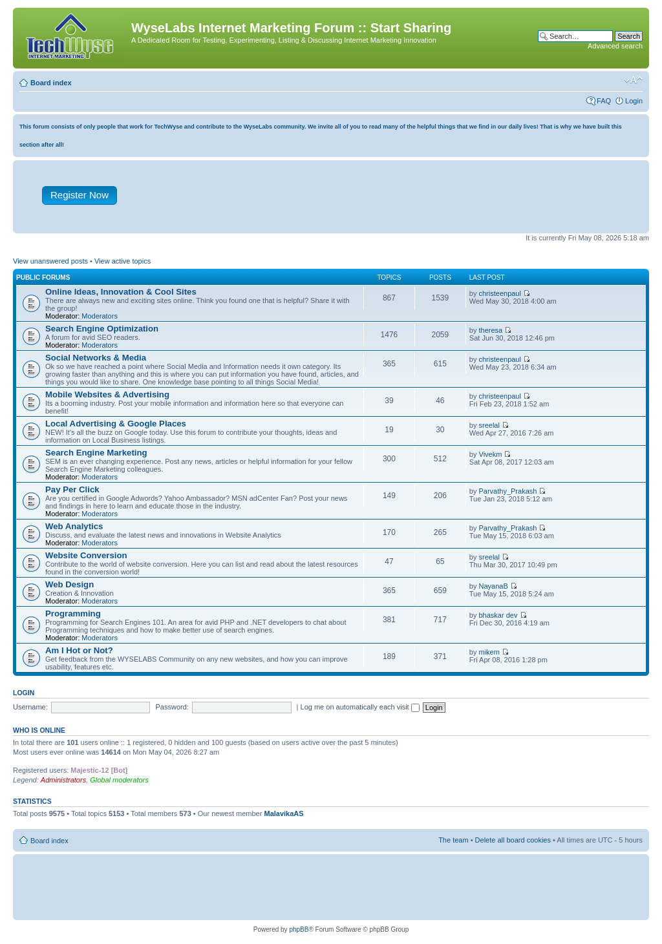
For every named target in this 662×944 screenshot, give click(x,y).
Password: (172, 707)
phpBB (298, 929)
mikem (489, 652)
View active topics (122, 261)
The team (453, 840)
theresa (491, 330)
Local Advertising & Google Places (115, 423)
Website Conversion (86, 555)
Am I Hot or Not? (79, 650)
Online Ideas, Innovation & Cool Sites (121, 292)
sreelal (489, 425)
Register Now (79, 194)
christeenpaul (500, 293)
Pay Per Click (72, 489)
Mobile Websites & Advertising (107, 394)
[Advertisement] (391, 200)
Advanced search (615, 46)
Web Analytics (74, 526)
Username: (30, 707)
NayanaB (493, 586)
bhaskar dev (498, 615)
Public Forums (43, 277)
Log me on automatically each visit (360, 707)
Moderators (99, 316)
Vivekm (490, 454)
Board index (51, 83)
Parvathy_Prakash (508, 491)
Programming (73, 613)
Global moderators (119, 780)
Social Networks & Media (95, 357)
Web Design (69, 584)
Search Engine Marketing (96, 452)
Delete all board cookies (513, 840)
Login (634, 101)
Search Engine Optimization (101, 328)
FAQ (604, 101)
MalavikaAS (283, 813)
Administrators (63, 780)
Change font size (633, 80)
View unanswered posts (50, 261)
